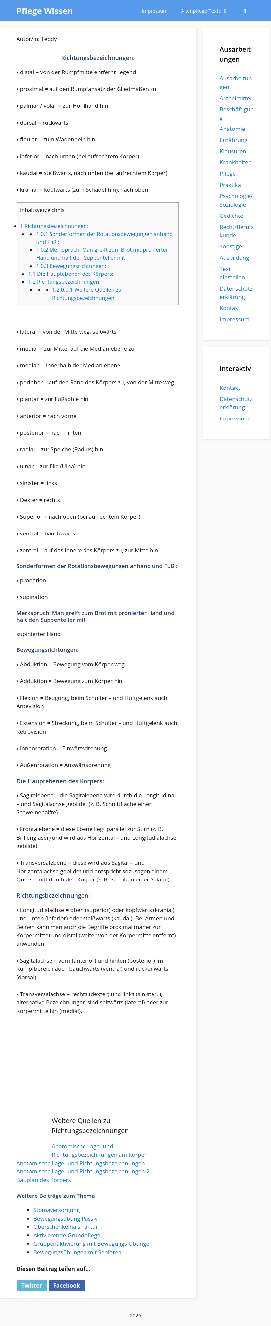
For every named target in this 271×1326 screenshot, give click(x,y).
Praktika (230, 184)
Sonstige (231, 246)
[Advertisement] (98, 1069)
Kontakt (230, 308)
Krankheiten (236, 162)
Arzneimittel (236, 98)
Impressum (155, 10)
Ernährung (234, 140)
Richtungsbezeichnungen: (54, 226)
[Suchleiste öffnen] (244, 10)
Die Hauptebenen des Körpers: (70, 273)
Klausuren (233, 151)
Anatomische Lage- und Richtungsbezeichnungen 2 (83, 1171)
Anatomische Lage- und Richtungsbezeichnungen (81, 1163)
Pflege (228, 173)
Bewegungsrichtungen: (71, 266)
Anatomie (232, 128)
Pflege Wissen (45, 10)
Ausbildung (234, 257)
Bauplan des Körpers (44, 1180)
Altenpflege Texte (208, 10)
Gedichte (231, 215)
